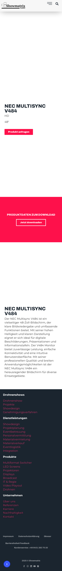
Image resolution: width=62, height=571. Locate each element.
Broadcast (10, 478)
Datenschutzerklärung (28, 536)
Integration (10, 450)
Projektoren (11, 470)
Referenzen (11, 505)
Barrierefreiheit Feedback (17, 543)
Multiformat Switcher (17, 462)
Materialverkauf (13, 443)
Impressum (8, 536)
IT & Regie (9, 481)
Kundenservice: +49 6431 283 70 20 (31, 548)
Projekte (8, 404)
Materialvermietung (17, 439)
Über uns (9, 501)
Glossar (47, 536)
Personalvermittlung (17, 435)
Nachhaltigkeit (13, 512)
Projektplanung (13, 428)
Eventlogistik (12, 447)
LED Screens (11, 466)
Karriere (8, 509)
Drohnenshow (12, 400)
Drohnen (9, 489)
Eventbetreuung (14, 431)
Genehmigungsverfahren (20, 412)
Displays (8, 474)
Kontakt (8, 516)
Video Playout (12, 485)
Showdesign (11, 408)
